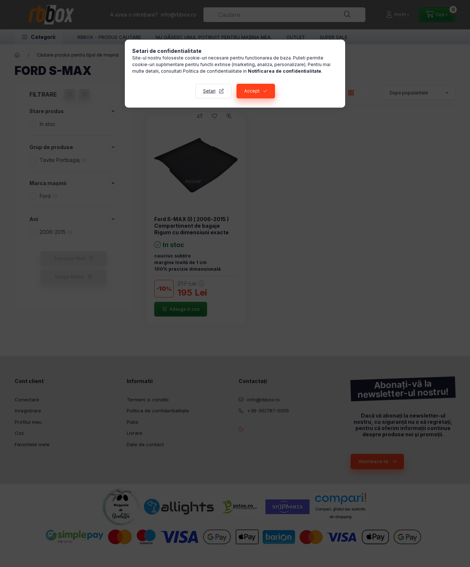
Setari (209, 91)
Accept (252, 91)
